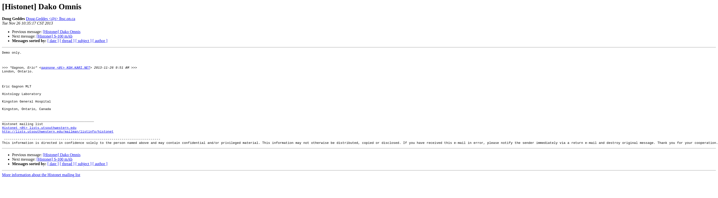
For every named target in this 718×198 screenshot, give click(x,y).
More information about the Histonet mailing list (41, 193)
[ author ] (100, 41)
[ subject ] (83, 41)
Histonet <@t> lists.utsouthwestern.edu (39, 143)
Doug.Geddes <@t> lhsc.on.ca (50, 19)
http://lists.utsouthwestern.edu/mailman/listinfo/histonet (58, 148)
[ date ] (53, 41)
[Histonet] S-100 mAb (54, 36)
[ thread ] (67, 41)
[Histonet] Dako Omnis (62, 32)
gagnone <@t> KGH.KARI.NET (65, 71)
